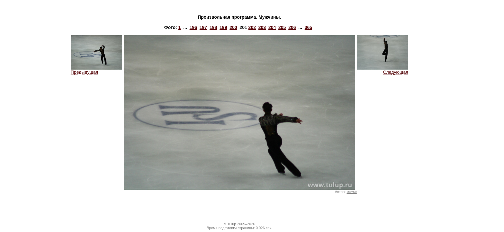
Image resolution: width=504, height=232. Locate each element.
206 (292, 27)
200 (233, 27)
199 (223, 27)
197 (203, 27)
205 (282, 27)
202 (252, 27)
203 (262, 27)
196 (193, 27)
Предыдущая (96, 70)
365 (308, 27)
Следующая (382, 70)
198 (213, 27)
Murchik (351, 192)
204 (272, 27)
